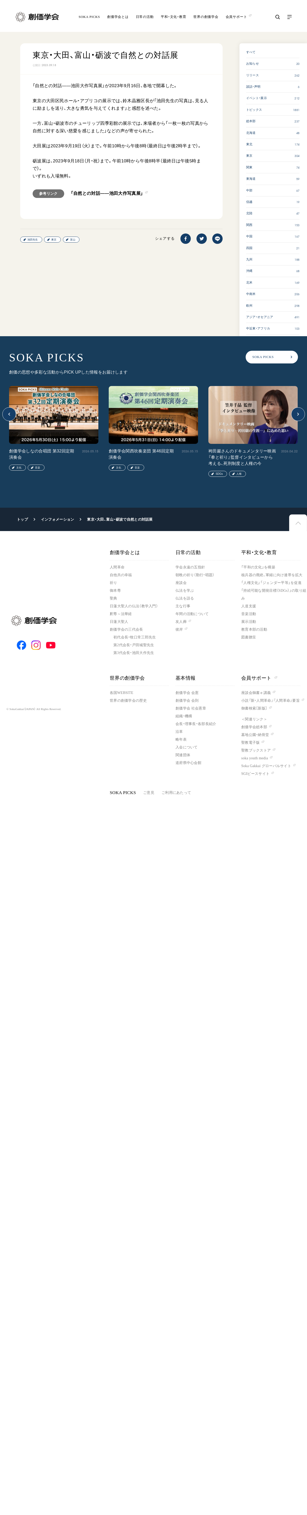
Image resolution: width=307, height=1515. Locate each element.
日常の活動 (145, 17)
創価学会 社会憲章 (191, 708)
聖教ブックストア (256, 750)
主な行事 (183, 606)
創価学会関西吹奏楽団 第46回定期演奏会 (141, 454)
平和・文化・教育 (173, 17)
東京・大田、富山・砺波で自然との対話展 (119, 519)
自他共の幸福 (121, 575)
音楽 (37, 467)
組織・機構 (184, 716)
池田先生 (32, 239)
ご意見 (148, 793)
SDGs (219, 473)
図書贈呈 (248, 637)
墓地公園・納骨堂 (255, 735)
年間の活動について (192, 614)
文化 (18, 467)
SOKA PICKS (89, 17)
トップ (22, 519)
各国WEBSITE (121, 693)
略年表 (181, 739)
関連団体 (183, 755)
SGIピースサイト (255, 774)
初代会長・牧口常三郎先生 (134, 637)
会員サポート (259, 678)
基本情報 (186, 678)
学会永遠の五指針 (190, 567)
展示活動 (248, 622)
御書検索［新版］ (254, 708)
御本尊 (115, 591)
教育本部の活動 (254, 629)
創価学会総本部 (254, 727)
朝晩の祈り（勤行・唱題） (195, 575)
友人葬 (181, 622)
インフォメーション (57, 519)
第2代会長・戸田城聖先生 (133, 645)
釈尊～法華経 (121, 614)
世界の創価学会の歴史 (128, 701)
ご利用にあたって (176, 793)
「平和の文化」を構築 (258, 567)
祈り (113, 583)
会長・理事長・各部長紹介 (196, 724)
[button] (9, 414)
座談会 (181, 583)
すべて (251, 52)
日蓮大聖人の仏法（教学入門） (134, 606)
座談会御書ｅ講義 (256, 693)
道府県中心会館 (188, 763)
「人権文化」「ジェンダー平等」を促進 (271, 583)
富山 (72, 239)
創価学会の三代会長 (126, 629)
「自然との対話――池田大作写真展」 (107, 193)
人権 (239, 473)
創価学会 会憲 (187, 693)
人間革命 (117, 567)
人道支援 (248, 606)
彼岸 (179, 629)
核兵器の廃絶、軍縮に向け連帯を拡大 (272, 575)
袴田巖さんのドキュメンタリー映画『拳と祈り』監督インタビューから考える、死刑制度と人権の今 (242, 457)
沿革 (179, 732)
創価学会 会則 (187, 701)
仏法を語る (185, 598)
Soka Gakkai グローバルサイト (266, 766)
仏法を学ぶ (185, 591)
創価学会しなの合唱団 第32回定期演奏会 (41, 454)
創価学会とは (118, 17)
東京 (53, 239)
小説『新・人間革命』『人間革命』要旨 (270, 701)
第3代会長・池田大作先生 (133, 653)
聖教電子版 (250, 743)
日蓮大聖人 (119, 622)
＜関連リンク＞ (254, 719)
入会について (187, 747)
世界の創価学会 (205, 17)
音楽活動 (248, 614)
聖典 (113, 598)
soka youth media (254, 758)
